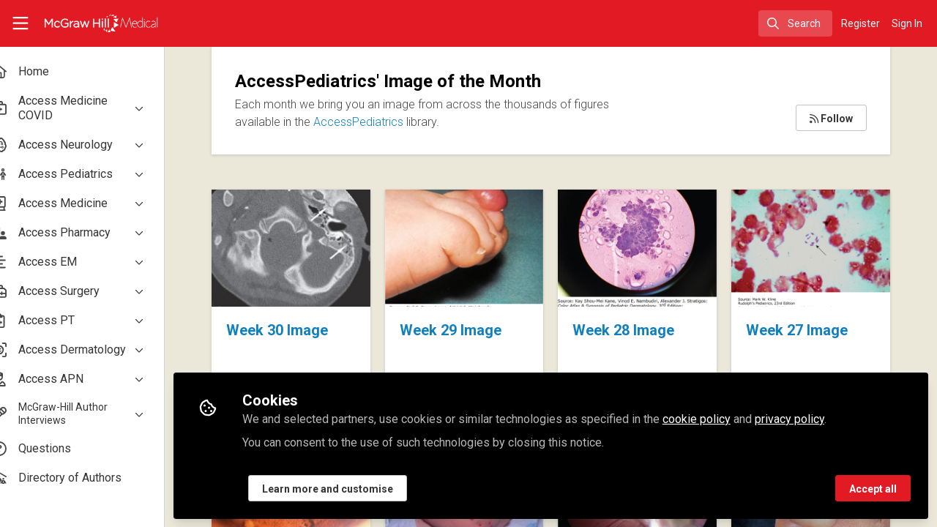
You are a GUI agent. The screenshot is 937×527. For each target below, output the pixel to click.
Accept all (873, 488)
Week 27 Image (813, 248)
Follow (831, 118)
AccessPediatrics (381, 122)
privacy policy (812, 418)
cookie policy (719, 418)
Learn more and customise (350, 488)
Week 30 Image (310, 248)
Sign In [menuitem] (907, 23)
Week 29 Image (478, 248)
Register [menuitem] (860, 23)
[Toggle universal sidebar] (20, 23)
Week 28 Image (646, 248)
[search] (795, 23)
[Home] (90, 23)
